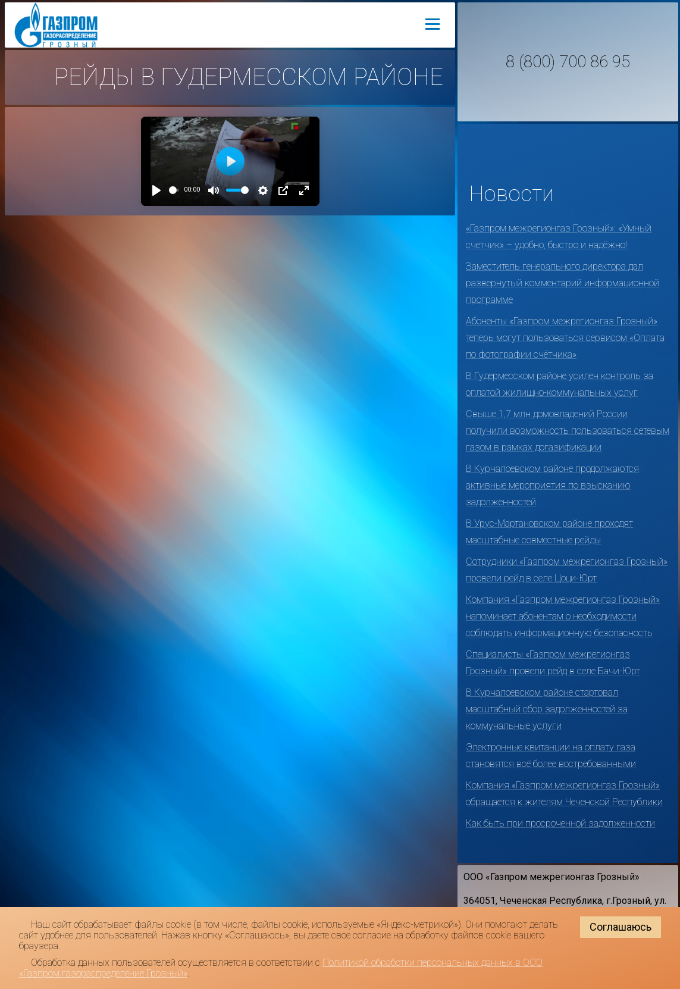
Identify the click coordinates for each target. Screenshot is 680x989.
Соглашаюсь (620, 927)
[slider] (174, 190)
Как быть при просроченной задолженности (560, 823)
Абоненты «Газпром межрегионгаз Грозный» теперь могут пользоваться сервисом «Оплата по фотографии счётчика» (565, 337)
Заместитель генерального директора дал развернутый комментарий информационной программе (562, 283)
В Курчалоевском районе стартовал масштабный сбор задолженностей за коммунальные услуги (547, 709)
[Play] (156, 190)
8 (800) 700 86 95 (568, 62)
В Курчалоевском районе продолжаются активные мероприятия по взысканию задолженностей (552, 485)
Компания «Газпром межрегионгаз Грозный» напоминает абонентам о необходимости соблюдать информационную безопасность (563, 616)
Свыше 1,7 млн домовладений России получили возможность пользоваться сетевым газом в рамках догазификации (567, 430)
